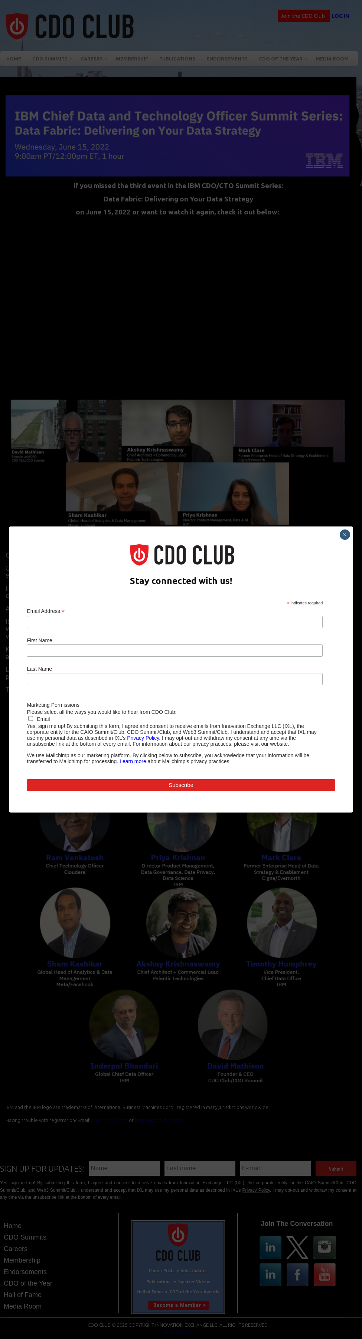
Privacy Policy (143, 738)
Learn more (133, 761)
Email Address (46, 611)
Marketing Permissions (53, 705)
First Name (39, 640)
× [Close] (345, 535)
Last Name (39, 669)
